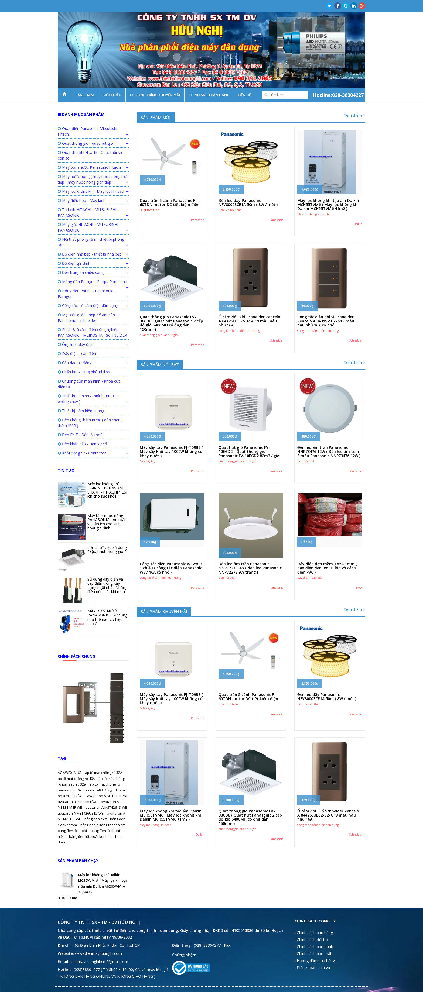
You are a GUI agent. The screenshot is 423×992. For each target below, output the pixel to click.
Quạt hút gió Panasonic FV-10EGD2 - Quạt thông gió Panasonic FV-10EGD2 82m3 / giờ (249, 451)
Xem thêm (354, 115)
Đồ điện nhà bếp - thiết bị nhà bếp (89, 254)
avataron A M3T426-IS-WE (106, 807)
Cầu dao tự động (74, 362)
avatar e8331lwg (99, 790)
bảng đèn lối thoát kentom (90, 836)
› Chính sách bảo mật (313, 953)
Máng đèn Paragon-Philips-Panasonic (93, 281)
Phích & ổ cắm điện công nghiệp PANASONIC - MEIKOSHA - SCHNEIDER (92, 332)
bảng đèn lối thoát (73, 830)
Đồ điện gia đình (74, 263)
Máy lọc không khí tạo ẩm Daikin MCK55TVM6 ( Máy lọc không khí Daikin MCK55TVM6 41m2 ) (328, 204)
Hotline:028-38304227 (338, 95)
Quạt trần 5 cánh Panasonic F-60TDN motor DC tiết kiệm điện (169, 202)
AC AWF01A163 (70, 772)
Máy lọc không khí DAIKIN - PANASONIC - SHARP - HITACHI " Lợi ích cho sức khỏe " (107, 490)
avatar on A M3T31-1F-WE (107, 795)
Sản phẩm (84, 94)
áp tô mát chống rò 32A (103, 772)
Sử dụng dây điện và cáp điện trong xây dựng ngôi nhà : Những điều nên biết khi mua (107, 585)
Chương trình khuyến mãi (155, 94)
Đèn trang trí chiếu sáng (81, 272)
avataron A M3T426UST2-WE (81, 813)
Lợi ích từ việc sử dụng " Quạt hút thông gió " (107, 549)
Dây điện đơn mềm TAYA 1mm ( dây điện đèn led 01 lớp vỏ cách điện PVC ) (327, 568)
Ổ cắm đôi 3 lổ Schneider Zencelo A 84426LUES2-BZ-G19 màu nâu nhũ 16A (249, 321)
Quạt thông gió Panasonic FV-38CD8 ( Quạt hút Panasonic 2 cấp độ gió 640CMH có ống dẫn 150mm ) (171, 323)
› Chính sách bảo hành (314, 946)
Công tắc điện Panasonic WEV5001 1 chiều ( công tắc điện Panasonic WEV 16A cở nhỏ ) (172, 568)
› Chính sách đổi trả (311, 939)
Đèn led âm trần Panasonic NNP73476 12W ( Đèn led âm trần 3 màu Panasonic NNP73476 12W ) (328, 451)
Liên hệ (244, 94)
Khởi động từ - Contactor (82, 453)
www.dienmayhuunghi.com (98, 953)
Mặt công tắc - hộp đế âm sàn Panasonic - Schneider (86, 317)
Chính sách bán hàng (209, 94)
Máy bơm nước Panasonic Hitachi (89, 167)
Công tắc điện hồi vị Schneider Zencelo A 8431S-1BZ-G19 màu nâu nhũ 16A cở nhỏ (325, 321)
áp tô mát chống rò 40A (77, 778)
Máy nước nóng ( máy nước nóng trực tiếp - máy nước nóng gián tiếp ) (93, 179)
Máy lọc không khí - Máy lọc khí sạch (91, 191)
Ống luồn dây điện (76, 344)
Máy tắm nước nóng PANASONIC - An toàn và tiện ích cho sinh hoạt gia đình (107, 522)
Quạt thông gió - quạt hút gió (85, 143)
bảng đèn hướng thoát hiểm (102, 824)
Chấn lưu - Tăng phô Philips (84, 371)
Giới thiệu (111, 94)
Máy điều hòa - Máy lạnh (81, 200)
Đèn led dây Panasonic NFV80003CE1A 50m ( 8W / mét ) (248, 202)
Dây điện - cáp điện (77, 353)
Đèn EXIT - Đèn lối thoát (81, 434)
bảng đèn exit (95, 819)
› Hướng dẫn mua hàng (315, 960)
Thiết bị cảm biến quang (81, 410)
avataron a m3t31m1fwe (78, 801)
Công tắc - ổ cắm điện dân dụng (88, 305)
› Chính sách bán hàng (314, 932)
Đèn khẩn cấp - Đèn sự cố (82, 443)
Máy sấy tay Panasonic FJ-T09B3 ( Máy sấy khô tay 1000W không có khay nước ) (171, 451)
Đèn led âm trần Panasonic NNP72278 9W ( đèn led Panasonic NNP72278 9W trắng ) (250, 568)
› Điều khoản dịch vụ (312, 967)
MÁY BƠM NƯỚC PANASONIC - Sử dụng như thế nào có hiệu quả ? (107, 617)
